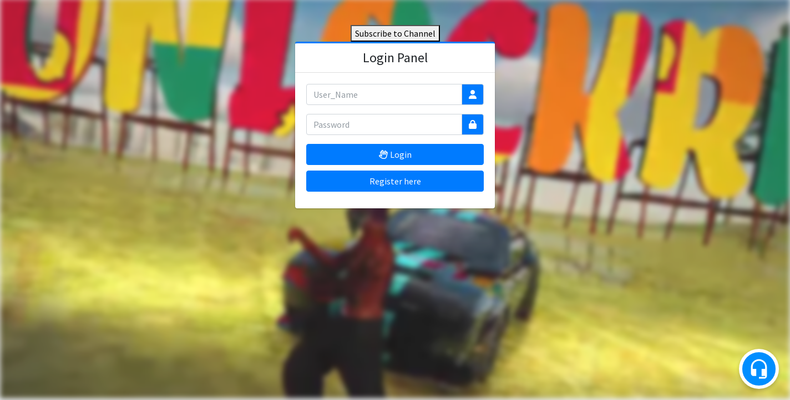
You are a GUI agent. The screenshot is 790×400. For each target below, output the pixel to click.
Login (395, 154)
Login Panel (395, 57)
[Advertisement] (395, 291)
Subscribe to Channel (395, 33)
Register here (395, 181)
